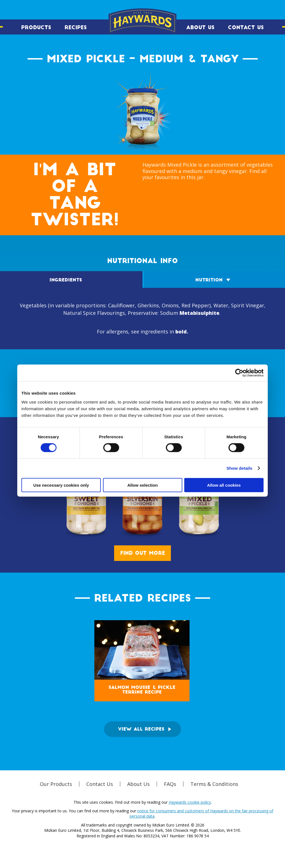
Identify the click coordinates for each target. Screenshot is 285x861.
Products (36, 27)
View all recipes (141, 729)
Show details (239, 468)
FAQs (170, 784)
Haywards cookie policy (190, 802)
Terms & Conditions (214, 784)
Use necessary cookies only (61, 485)
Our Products (56, 784)
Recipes (76, 27)
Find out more (142, 553)
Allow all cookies (224, 485)
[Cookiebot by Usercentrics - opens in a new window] (239, 373)
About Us (200, 27)
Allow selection (142, 485)
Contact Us (246, 27)
